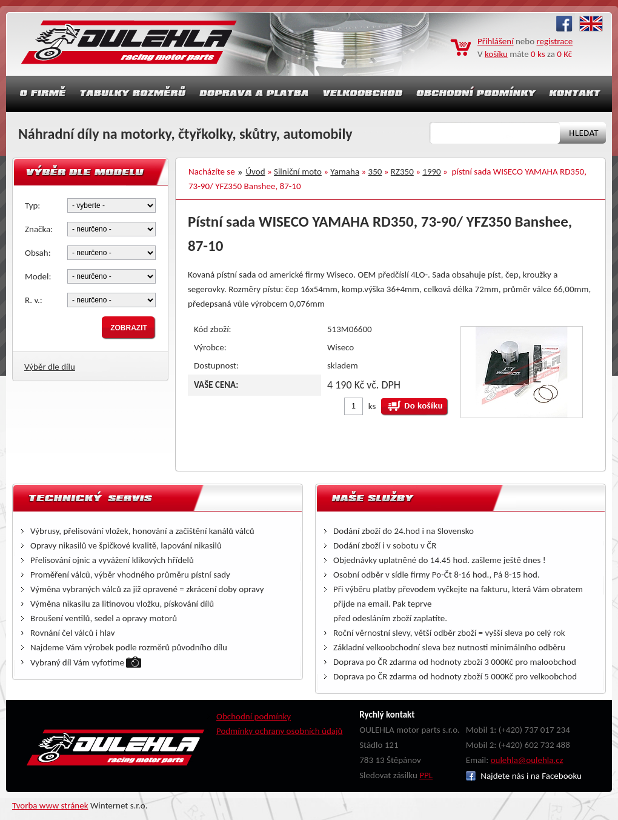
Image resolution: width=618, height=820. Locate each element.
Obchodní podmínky (253, 716)
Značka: (39, 229)
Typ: (32, 205)
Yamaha (344, 171)
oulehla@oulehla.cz (527, 760)
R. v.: (33, 300)
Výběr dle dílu (49, 366)
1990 (431, 171)
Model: (38, 276)
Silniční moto (298, 171)
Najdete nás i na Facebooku (524, 775)
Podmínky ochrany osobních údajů (279, 730)
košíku (496, 53)
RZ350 (402, 171)
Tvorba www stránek (50, 805)
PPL (426, 775)
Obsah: (38, 252)
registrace (555, 41)
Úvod (255, 171)
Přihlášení (495, 41)
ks (372, 406)
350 (375, 171)
